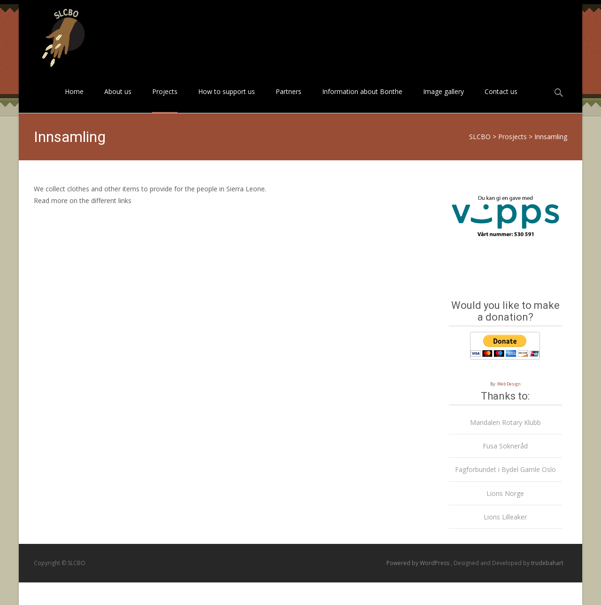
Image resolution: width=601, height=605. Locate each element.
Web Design (509, 384)
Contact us (501, 100)
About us (117, 100)
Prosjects (512, 136)
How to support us (226, 100)
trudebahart (547, 563)
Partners (288, 100)
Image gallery (443, 100)
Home (74, 100)
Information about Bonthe (362, 100)
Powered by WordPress (418, 563)
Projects (164, 100)
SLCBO (480, 136)
